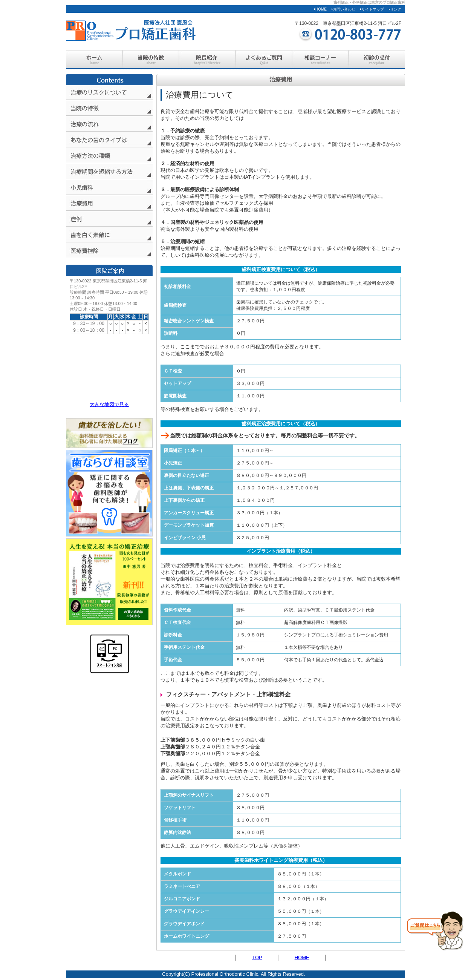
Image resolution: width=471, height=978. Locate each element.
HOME (320, 9)
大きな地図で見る (109, 404)
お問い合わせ (343, 9)
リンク (395, 9)
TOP (257, 957)
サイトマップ (372, 9)
